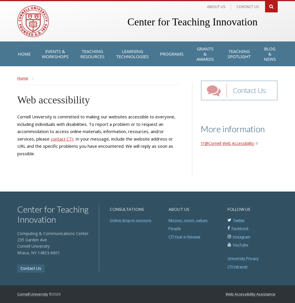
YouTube (240, 244)
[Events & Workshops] (55, 53)
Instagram (241, 236)
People (175, 228)
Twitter (239, 220)
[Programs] (171, 53)
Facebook (240, 228)
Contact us (248, 6)
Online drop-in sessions (131, 220)
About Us (216, 6)
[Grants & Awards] (205, 53)
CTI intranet (237, 266)
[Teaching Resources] (92, 53)
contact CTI (62, 139)
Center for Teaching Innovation (192, 22)
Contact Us (249, 90)
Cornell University (32, 294)
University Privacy (243, 258)
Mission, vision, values (188, 220)
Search (271, 6)
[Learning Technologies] (132, 53)
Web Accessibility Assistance (250, 294)
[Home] (24, 53)
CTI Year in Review (184, 236)
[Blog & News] (269, 53)
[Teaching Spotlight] (239, 53)
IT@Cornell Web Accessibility (229, 143)
